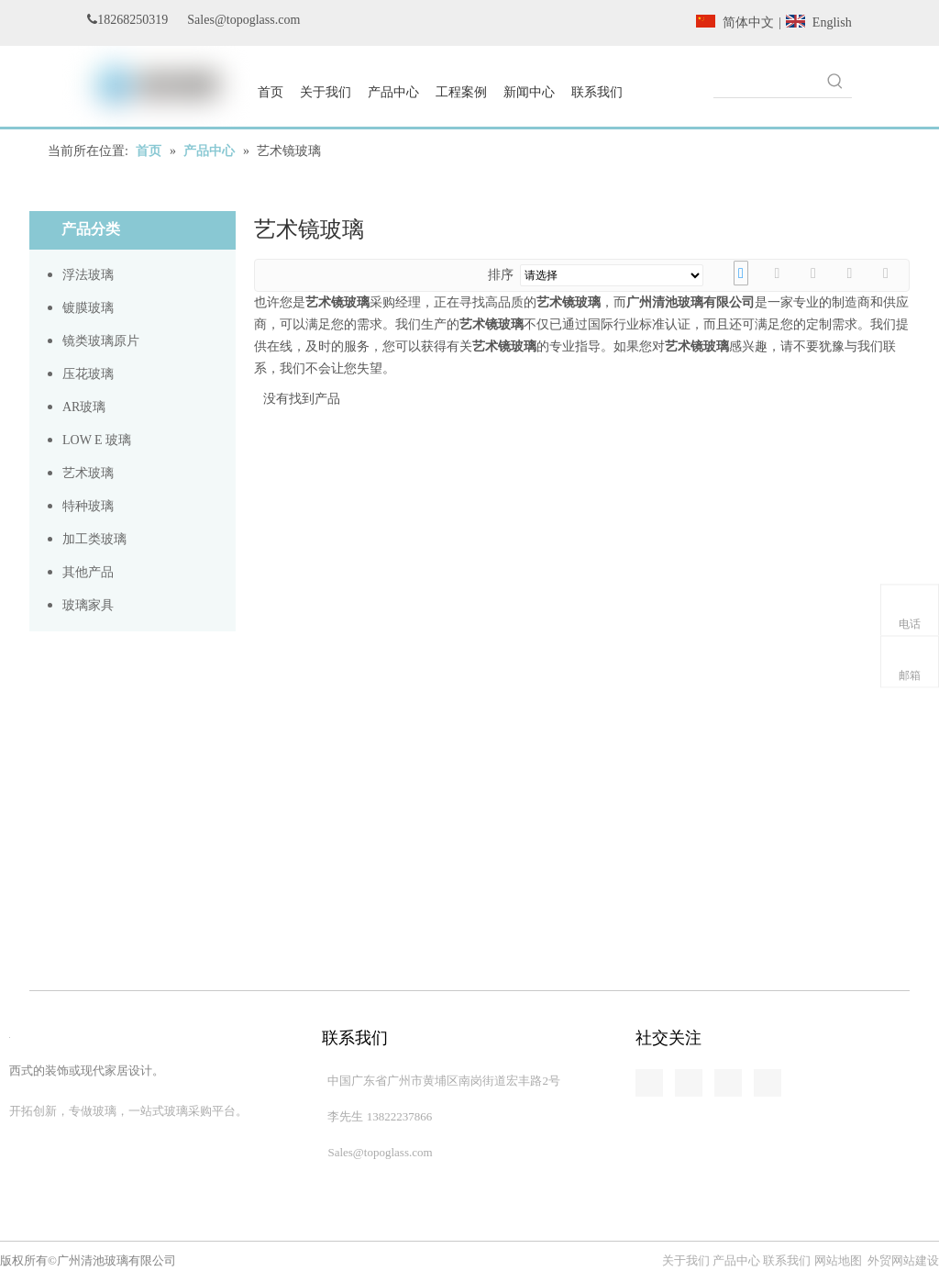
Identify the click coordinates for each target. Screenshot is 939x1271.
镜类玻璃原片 (100, 341)
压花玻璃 (88, 374)
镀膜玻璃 (88, 308)
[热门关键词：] (835, 80)
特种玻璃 (88, 506)
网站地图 (838, 1260)
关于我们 (687, 1260)
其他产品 (88, 572)
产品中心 (736, 1260)
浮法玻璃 (88, 275)
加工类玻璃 (94, 539)
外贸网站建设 (903, 1260)
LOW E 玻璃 (96, 440)
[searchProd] (766, 80)
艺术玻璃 (88, 473)
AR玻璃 (83, 407)
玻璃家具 (88, 605)
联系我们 (787, 1260)
